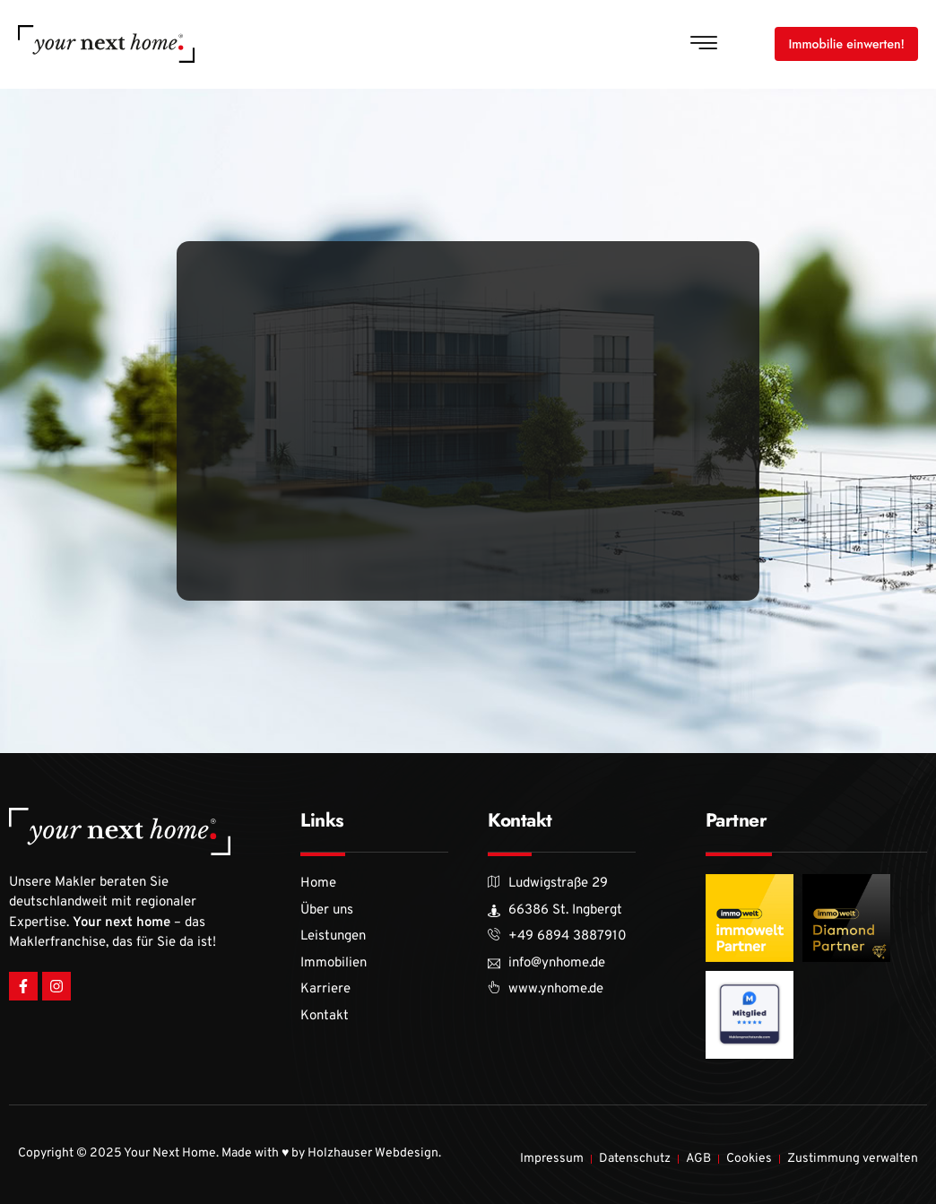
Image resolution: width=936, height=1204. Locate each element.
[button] (703, 44)
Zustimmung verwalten (852, 1158)
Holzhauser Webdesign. (374, 1153)
